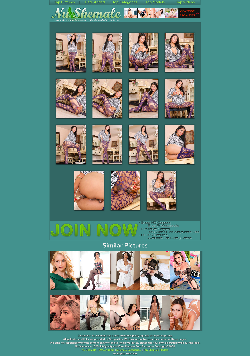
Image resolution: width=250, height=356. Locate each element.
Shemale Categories (128, 350)
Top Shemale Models (155, 350)
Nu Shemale (89, 350)
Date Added (106, 350)
